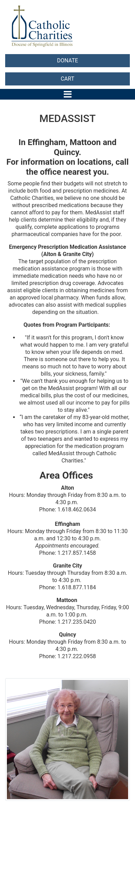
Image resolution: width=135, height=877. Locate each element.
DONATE (67, 60)
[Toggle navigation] (67, 94)
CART (67, 78)
